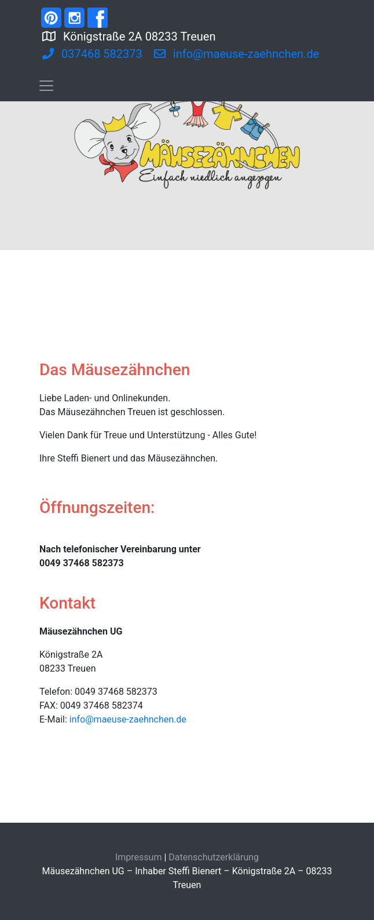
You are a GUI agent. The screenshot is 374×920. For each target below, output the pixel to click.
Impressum (138, 857)
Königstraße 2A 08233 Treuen (175, 35)
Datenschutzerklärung (213, 857)
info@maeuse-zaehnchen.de (127, 719)
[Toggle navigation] (46, 86)
